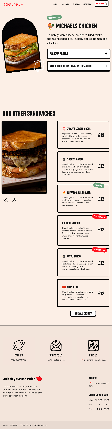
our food (76, 4)
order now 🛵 (101, 3)
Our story (65, 4)
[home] (14, 4)
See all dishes (83, 313)
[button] (87, 4)
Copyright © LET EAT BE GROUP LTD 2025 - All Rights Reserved (25, 425)
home (55, 4)
